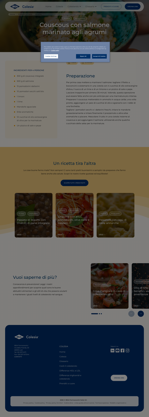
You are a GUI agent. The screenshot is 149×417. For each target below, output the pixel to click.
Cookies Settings (51, 56)
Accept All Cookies (99, 56)
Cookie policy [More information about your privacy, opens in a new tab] (55, 50)
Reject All (83, 56)
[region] (75, 52)
